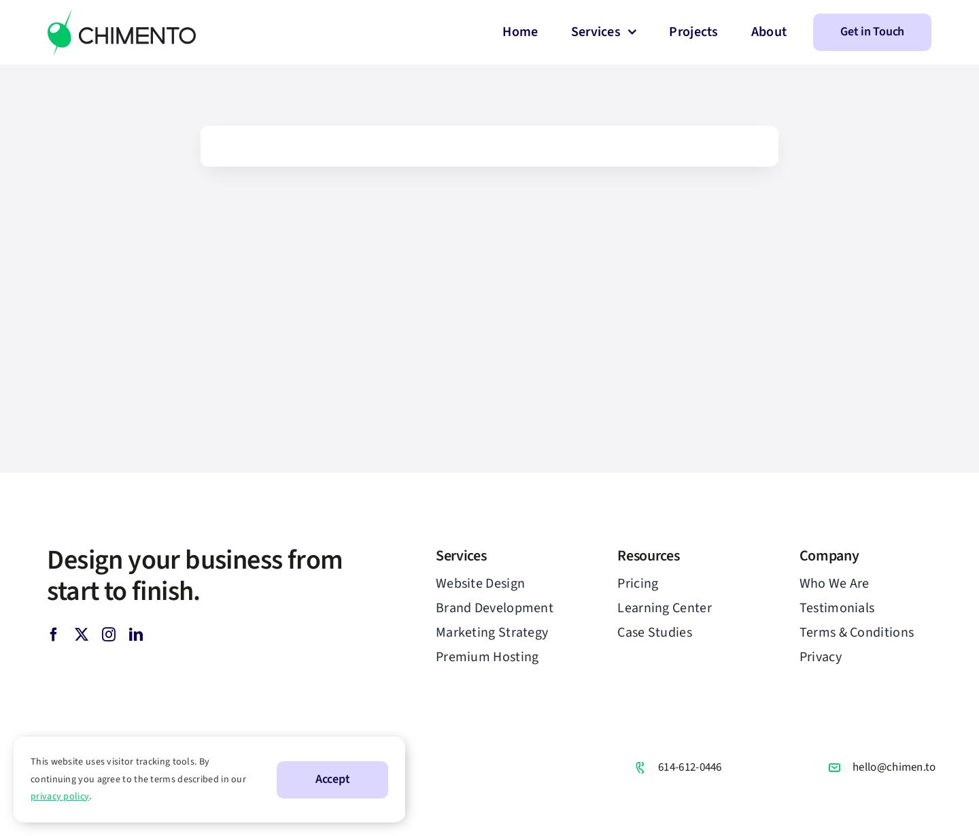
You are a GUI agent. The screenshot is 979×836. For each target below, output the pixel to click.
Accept (332, 779)
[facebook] (54, 634)
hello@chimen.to (894, 767)
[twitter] (81, 634)
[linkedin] (136, 634)
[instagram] (109, 634)
